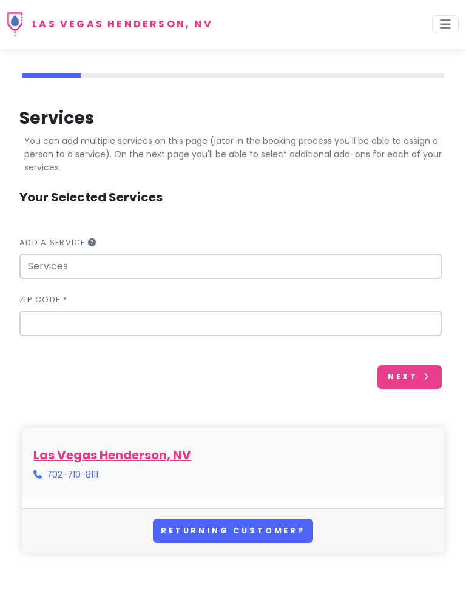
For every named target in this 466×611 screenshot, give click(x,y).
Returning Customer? (233, 530)
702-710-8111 (72, 474)
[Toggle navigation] (445, 24)
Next (409, 376)
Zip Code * (43, 299)
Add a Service (57, 242)
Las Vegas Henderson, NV (122, 24)
